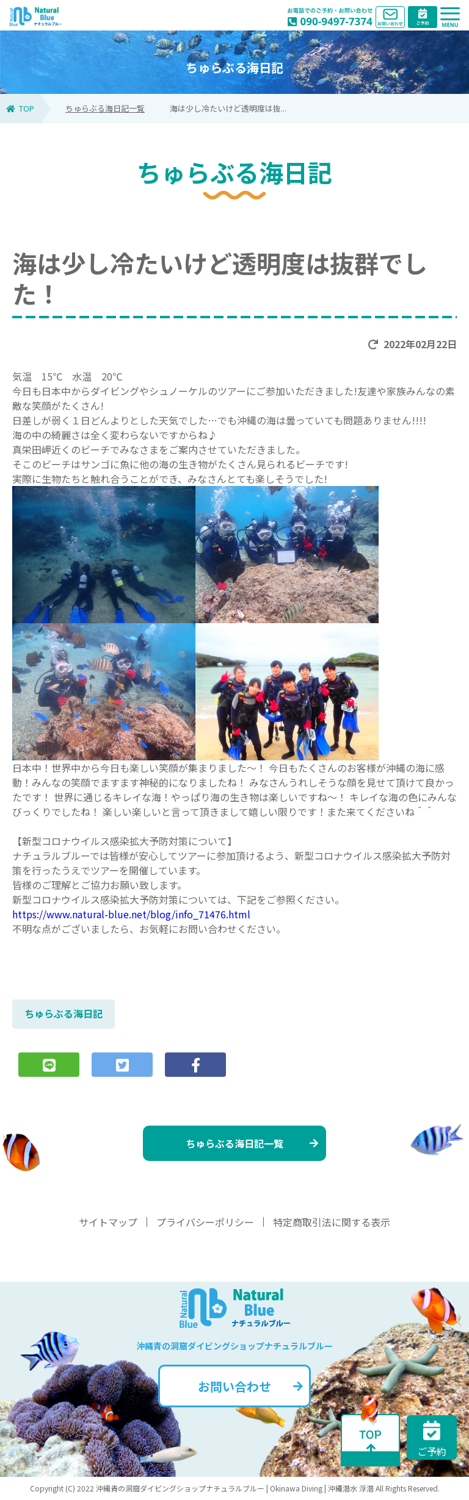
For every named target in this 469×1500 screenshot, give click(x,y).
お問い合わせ (250, 1386)
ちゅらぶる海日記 (63, 1013)
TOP (20, 108)
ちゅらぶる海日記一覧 (105, 108)
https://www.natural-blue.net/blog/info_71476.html (131, 914)
